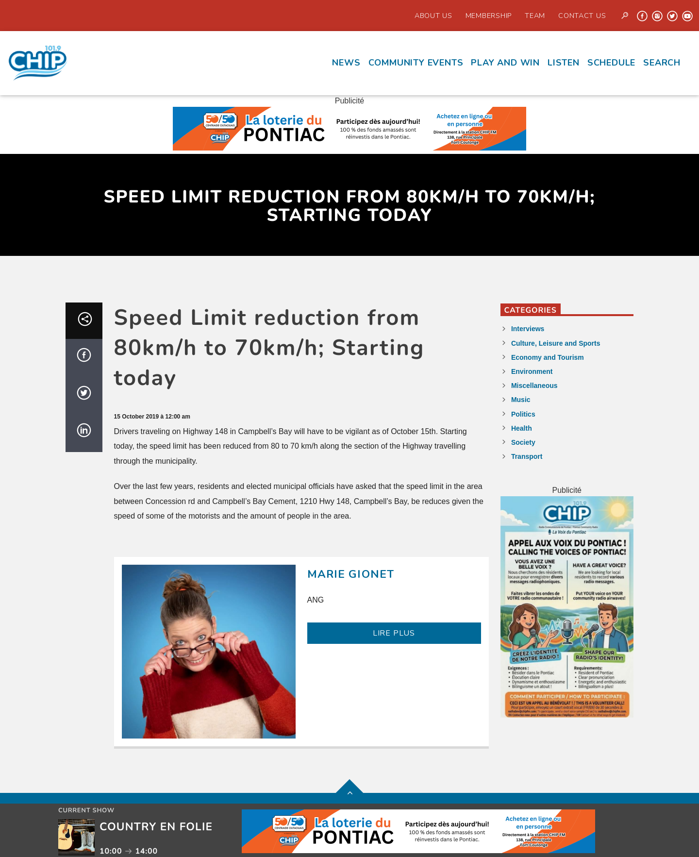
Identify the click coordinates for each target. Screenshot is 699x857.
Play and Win (505, 62)
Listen (564, 62)
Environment (532, 371)
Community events (416, 62)
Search (662, 62)
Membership (489, 15)
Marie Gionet (351, 574)
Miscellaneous (534, 385)
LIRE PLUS (394, 633)
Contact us (582, 15)
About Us (433, 15)
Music (521, 399)
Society (523, 442)
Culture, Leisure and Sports (555, 343)
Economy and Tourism (547, 357)
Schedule (611, 62)
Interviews (527, 329)
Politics (523, 414)
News (346, 62)
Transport (527, 456)
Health (521, 428)
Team (535, 15)
